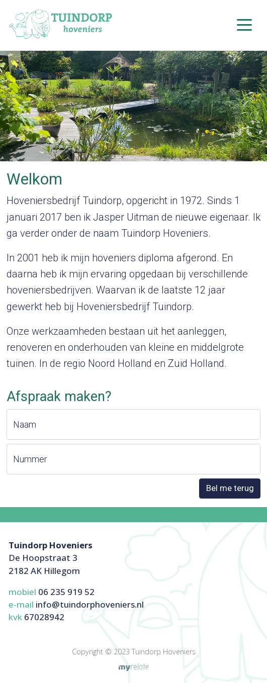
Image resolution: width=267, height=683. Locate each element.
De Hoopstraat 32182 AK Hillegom (51, 557)
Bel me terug (230, 488)
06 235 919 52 (66, 592)
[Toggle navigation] (244, 24)
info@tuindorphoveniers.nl (90, 604)
